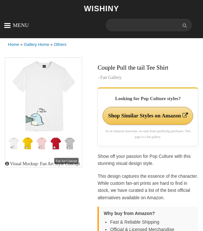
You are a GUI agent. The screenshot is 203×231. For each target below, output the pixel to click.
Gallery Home (36, 44)
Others (60, 44)
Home (13, 44)
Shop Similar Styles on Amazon (148, 116)
